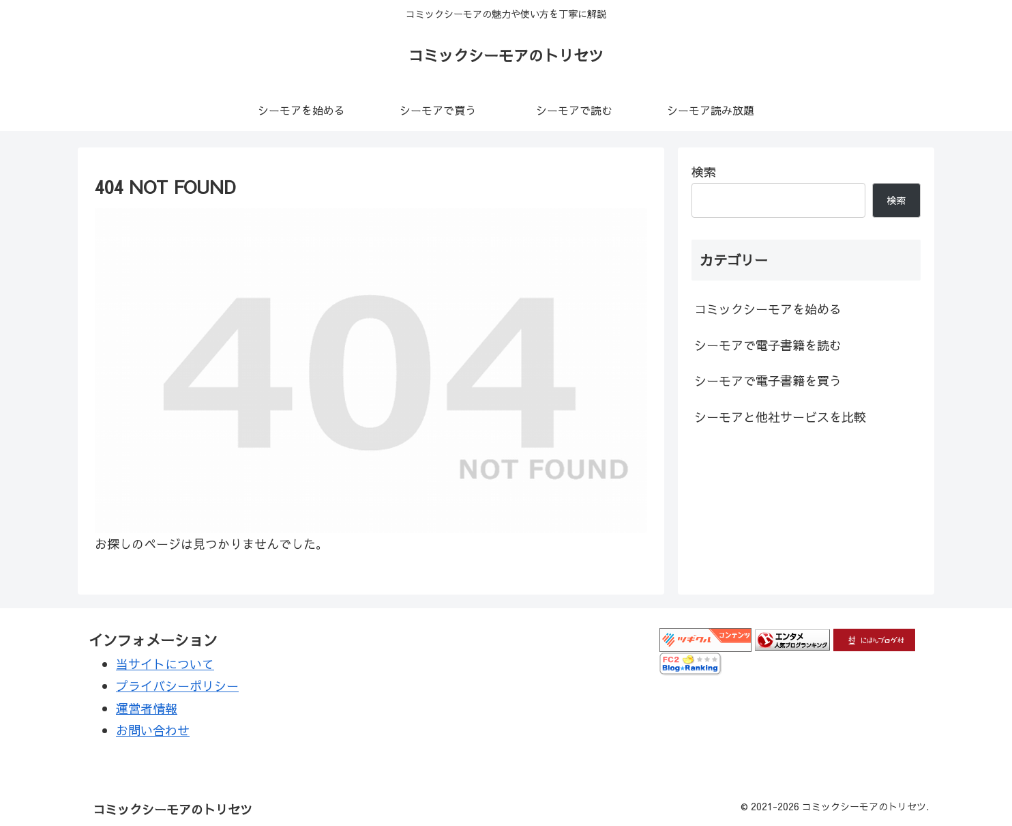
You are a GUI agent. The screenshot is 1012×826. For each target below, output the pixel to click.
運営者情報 (146, 708)
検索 (703, 171)
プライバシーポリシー (177, 685)
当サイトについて (165, 663)
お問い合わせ (153, 730)
